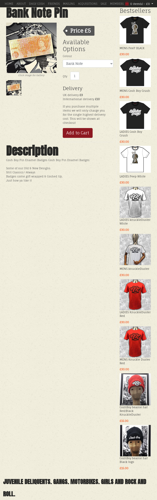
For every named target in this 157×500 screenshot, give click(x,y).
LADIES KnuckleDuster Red (135, 314)
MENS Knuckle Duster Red (135, 361)
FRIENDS (54, 3)
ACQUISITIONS (87, 3)
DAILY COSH (37, 3)
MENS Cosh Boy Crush (135, 90)
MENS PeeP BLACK (132, 48)
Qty (65, 76)
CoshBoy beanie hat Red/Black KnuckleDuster (134, 411)
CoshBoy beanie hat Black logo (134, 460)
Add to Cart (77, 132)
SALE (104, 3)
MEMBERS (117, 3)
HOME (9, 3)
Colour (67, 56)
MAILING (69, 3)
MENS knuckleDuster (134, 268)
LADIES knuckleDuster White (135, 221)
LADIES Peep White (133, 176)
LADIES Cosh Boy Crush (131, 133)
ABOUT (21, 3)
